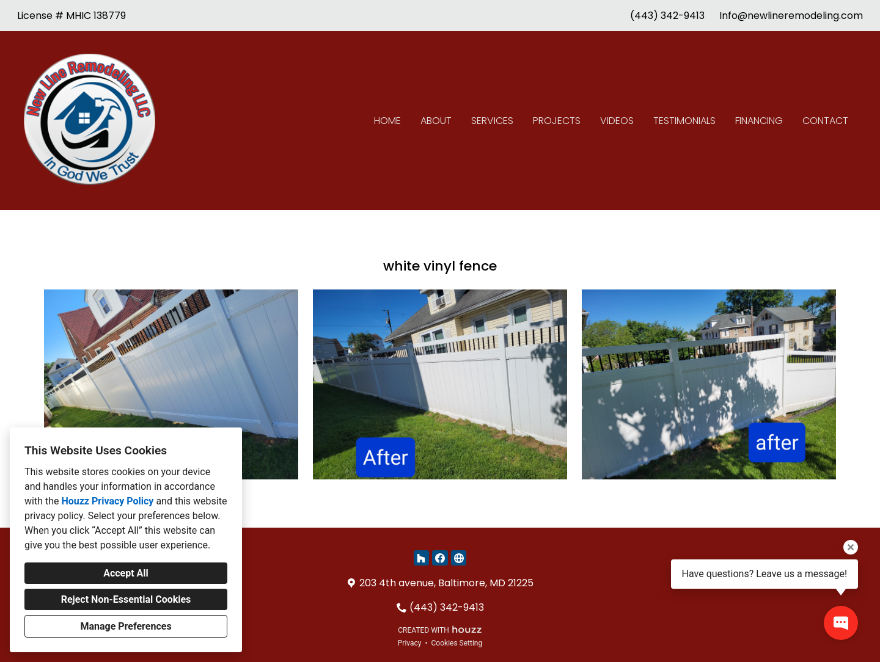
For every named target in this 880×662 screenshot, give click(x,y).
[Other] (458, 558)
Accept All (125, 573)
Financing (759, 121)
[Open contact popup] (841, 623)
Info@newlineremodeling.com (791, 15)
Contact (825, 121)
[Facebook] (439, 558)
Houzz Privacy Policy (107, 501)
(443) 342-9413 (667, 15)
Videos (617, 121)
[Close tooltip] (850, 547)
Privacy (410, 643)
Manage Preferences (125, 626)
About (436, 121)
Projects (557, 121)
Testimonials (684, 121)
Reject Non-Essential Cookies (126, 599)
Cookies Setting (457, 643)
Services (492, 121)
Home (387, 121)
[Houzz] (421, 558)
